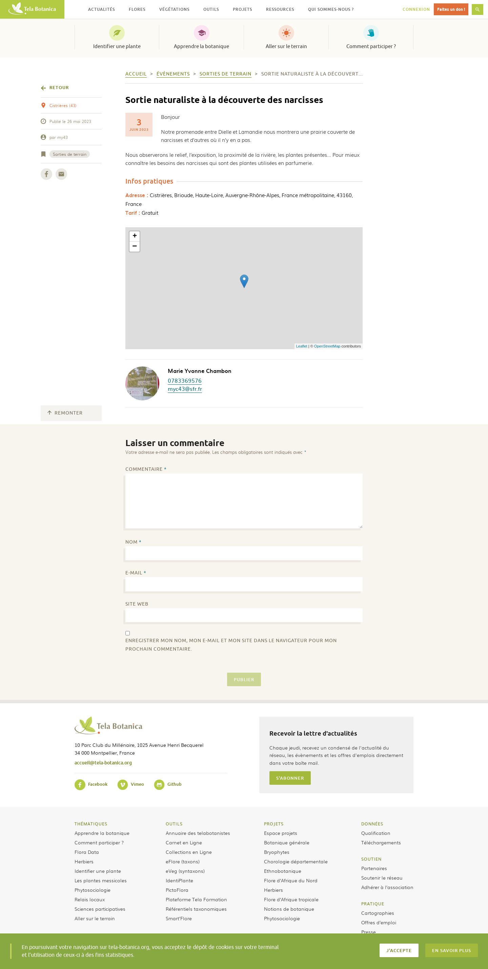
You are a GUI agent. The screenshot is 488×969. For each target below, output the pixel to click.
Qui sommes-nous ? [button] (331, 9)
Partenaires (374, 868)
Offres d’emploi (378, 922)
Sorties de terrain (69, 154)
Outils (174, 824)
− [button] (134, 246)
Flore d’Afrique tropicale (291, 899)
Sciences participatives (100, 908)
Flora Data (87, 851)
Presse (368, 931)
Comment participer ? (371, 46)
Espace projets (280, 832)
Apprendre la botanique (201, 46)
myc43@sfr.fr (185, 388)
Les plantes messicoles (101, 880)
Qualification (375, 832)
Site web (136, 604)
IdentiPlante (179, 880)
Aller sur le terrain (286, 46)
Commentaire (146, 469)
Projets (274, 824)
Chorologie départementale (296, 861)
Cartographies (377, 912)
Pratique (372, 904)
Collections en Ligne (189, 851)
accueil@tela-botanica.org (103, 762)
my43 (62, 137)
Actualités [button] (101, 9)
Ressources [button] (280, 9)
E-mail (135, 573)
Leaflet (301, 346)
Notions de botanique (289, 908)
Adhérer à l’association (387, 887)
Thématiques (91, 824)
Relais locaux (90, 899)
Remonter (65, 413)
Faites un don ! (451, 9)
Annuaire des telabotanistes (198, 832)
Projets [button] (242, 9)
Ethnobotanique (282, 870)
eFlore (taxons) (183, 861)
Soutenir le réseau (382, 877)
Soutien (371, 859)
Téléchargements (381, 842)
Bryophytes (276, 851)
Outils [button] (211, 9)
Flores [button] (137, 9)
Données (372, 824)
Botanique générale (286, 842)
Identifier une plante (117, 46)
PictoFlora (177, 889)
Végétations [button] (174, 9)
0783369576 (185, 380)
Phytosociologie (92, 889)
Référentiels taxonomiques (196, 908)
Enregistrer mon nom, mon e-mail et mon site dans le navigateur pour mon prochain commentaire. (231, 645)
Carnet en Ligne (184, 842)
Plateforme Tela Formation (196, 899)
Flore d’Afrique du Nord (291, 880)
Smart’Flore (179, 918)
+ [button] (135, 236)
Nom (133, 542)
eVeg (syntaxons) (185, 870)
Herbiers (84, 861)
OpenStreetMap (327, 346)
